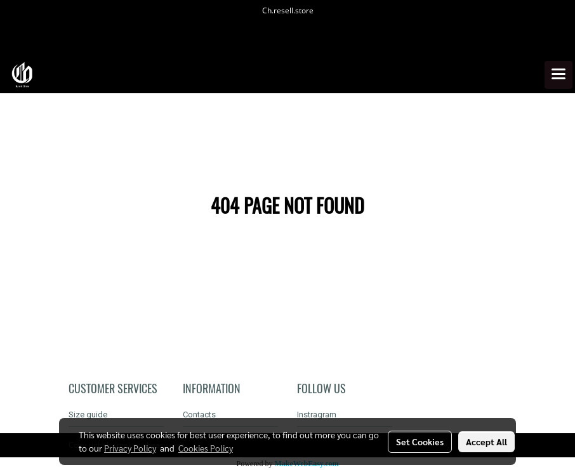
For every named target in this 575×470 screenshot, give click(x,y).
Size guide (88, 414)
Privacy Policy (130, 448)
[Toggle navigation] (558, 75)
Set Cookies (420, 441)
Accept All (486, 441)
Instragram (316, 414)
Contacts (199, 414)
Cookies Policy (205, 448)
